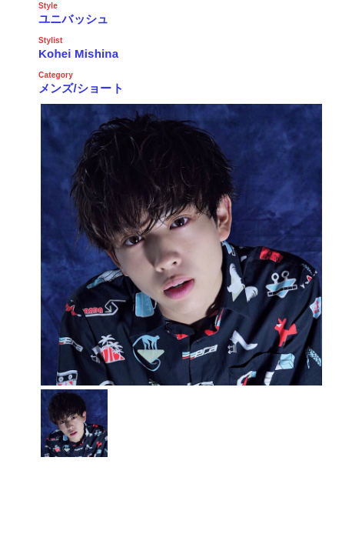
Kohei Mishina (78, 53)
